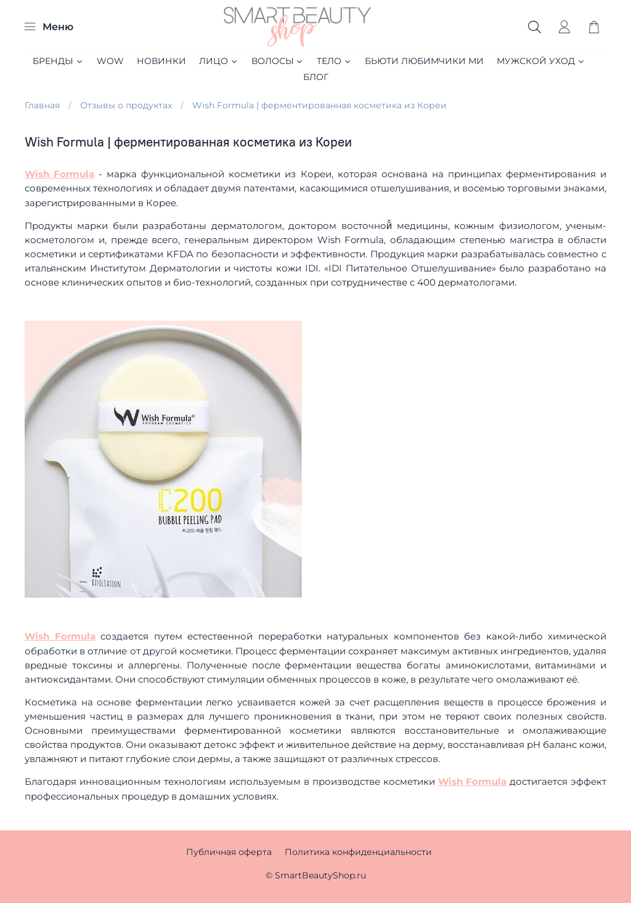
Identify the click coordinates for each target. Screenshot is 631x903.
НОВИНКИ (161, 60)
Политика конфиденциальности (358, 851)
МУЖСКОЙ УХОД (541, 60)
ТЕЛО (334, 60)
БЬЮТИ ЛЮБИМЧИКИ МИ (424, 60)
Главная (42, 105)
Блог (315, 76)
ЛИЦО (218, 60)
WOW (110, 60)
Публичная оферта (229, 851)
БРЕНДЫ (58, 60)
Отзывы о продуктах (126, 105)
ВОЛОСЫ (277, 60)
